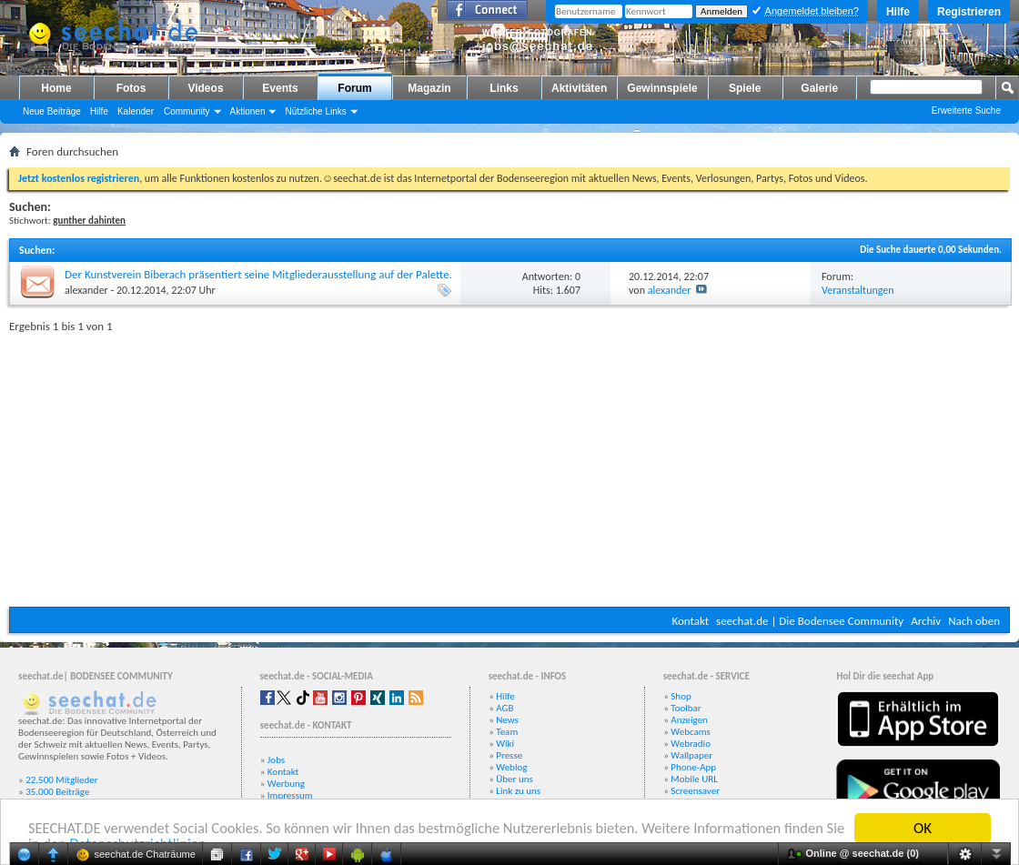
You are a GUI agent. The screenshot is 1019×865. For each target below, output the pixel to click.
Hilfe (898, 11)
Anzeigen (689, 720)
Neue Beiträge (52, 111)
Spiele (745, 88)
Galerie (819, 88)
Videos (205, 88)
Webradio (691, 743)
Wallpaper (691, 755)
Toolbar (686, 708)
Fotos (131, 88)
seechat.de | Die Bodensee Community (809, 621)
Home (56, 88)
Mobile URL (694, 779)
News (507, 720)
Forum (354, 88)
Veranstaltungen (858, 290)
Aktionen (248, 111)
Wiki (505, 743)
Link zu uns (518, 791)
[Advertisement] (509, 465)
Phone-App (693, 767)
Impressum (290, 795)
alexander (86, 290)
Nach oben (974, 621)
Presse (509, 755)
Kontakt (690, 621)
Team (507, 732)
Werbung (286, 784)
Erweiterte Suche (966, 111)
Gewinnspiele (662, 88)
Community (187, 111)
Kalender (135, 111)
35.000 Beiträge (57, 792)
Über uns (514, 779)
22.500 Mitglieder (61, 780)
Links (503, 88)
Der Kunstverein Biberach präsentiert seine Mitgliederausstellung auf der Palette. (258, 274)
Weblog (511, 767)
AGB (504, 708)
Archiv (926, 621)
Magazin (429, 88)
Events (280, 88)
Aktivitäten (579, 88)
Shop (681, 696)
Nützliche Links (315, 111)
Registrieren (969, 11)
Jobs (276, 760)
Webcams (691, 732)
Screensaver (695, 791)
